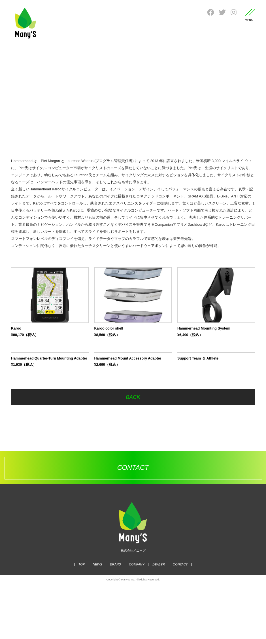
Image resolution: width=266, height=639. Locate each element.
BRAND (116, 619)
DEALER (157, 619)
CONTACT (177, 619)
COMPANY (137, 619)
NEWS (99, 619)
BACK (133, 452)
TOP (84, 619)
